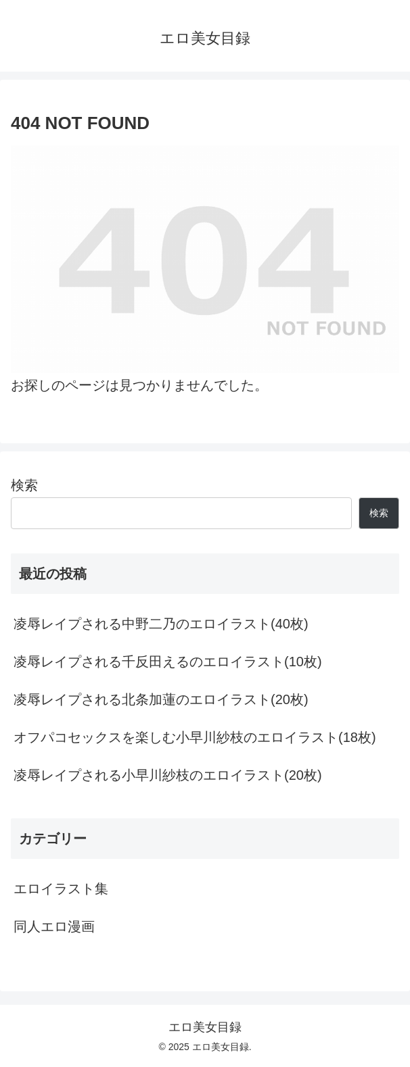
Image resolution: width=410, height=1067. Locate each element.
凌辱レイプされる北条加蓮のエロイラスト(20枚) (161, 699)
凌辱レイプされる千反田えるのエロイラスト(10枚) (168, 661)
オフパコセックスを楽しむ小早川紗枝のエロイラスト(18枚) (195, 737)
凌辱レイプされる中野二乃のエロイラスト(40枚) (161, 623)
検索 (24, 485)
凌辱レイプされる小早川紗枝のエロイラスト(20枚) (168, 775)
